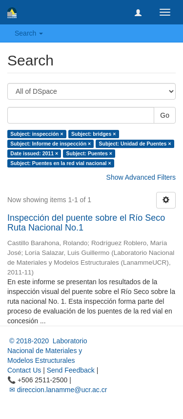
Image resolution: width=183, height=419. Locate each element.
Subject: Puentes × (89, 153)
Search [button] (29, 33)
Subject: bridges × (93, 134)
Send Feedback (71, 370)
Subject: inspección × (36, 134)
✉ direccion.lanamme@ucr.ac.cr (57, 390)
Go (164, 115)
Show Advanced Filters (141, 177)
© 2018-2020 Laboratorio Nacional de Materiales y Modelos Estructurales (47, 350)
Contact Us (24, 370)
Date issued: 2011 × (34, 153)
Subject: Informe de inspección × (50, 144)
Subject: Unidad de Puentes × (135, 144)
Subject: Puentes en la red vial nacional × (60, 163)
